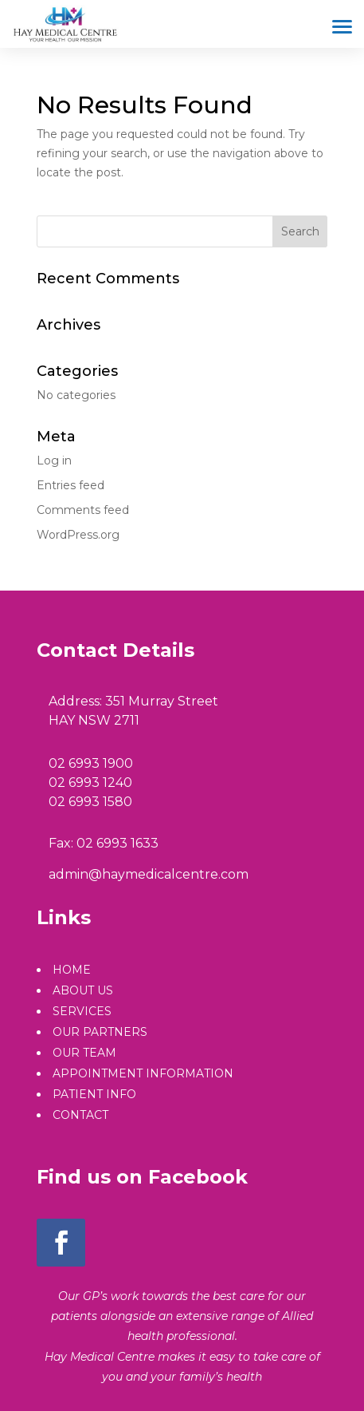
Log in (54, 460)
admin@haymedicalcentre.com (149, 874)
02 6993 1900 (91, 763)
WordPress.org (78, 535)
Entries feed (70, 485)
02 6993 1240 (90, 782)
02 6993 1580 (90, 801)
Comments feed (83, 510)
